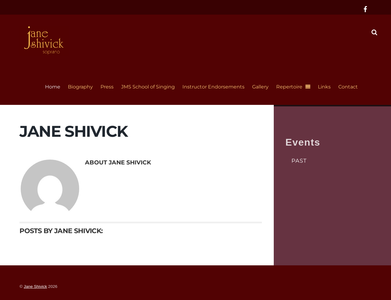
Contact (348, 87)
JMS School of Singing (148, 87)
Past (299, 160)
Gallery (260, 87)
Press (107, 87)
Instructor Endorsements (213, 87)
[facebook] (365, 8)
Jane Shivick (35, 286)
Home (52, 87)
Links (324, 87)
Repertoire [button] (289, 87)
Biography (80, 87)
